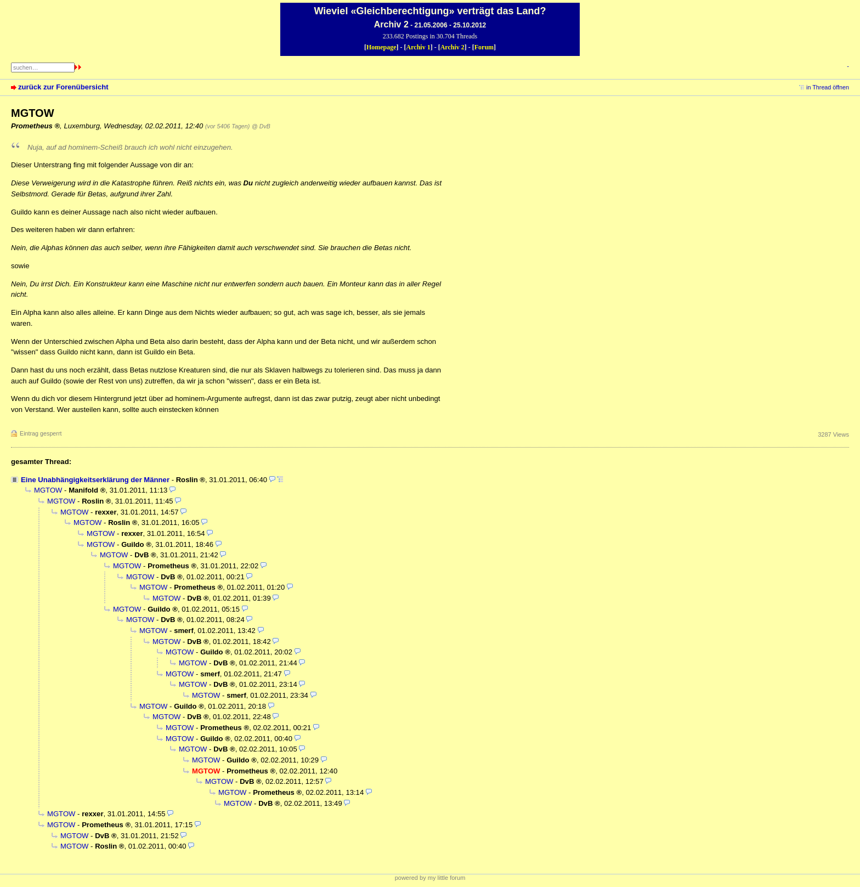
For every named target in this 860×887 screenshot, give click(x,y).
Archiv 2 (452, 47)
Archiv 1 (418, 47)
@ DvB (261, 126)
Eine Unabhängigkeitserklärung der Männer (95, 480)
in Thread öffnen (827, 87)
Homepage (381, 47)
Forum (484, 47)
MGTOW (48, 490)
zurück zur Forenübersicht (63, 87)
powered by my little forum (430, 877)
